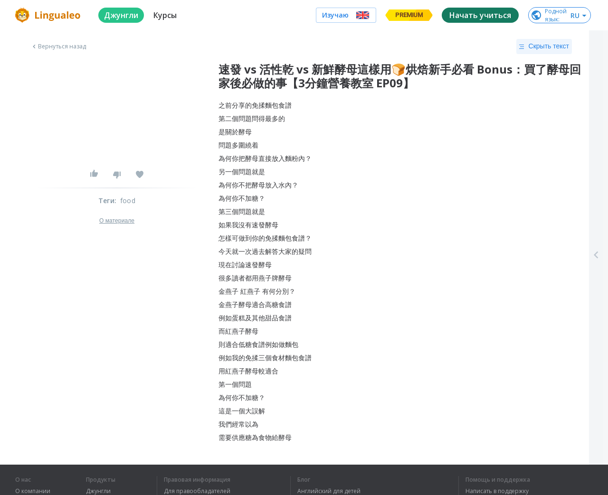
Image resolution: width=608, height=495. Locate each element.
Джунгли (98, 491)
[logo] (49, 15)
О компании (32, 491)
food (127, 200)
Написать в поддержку (497, 491)
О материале (116, 220)
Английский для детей (329, 491)
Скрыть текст (544, 46)
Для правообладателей (197, 491)
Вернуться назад (58, 46)
